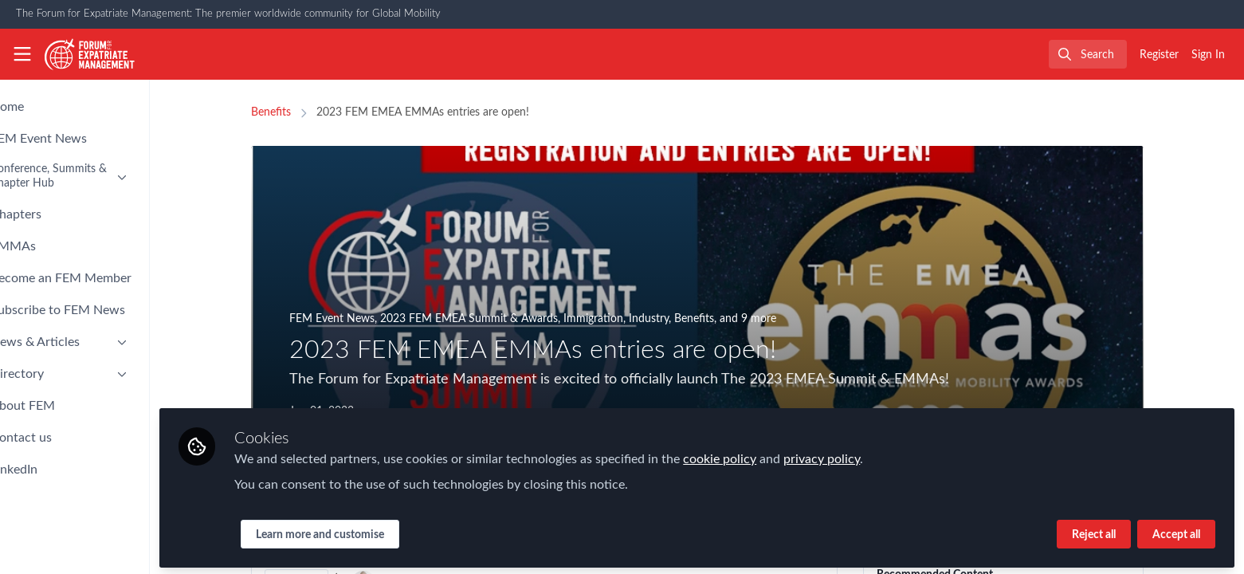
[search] (1088, 54)
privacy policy (876, 456)
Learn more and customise (374, 531)
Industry (676, 318)
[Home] (90, 54)
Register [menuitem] (1159, 55)
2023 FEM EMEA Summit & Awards (496, 318)
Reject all (1094, 531)
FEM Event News (359, 318)
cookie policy (773, 456)
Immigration (620, 318)
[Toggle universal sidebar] (22, 54)
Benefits (298, 112)
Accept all (1176, 531)
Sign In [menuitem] (1208, 55)
